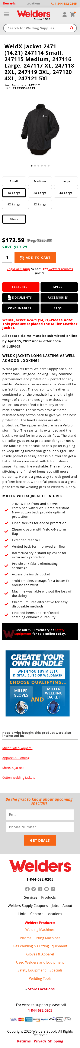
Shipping (55, 1041)
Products (48, 897)
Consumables (19, 308)
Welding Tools (40, 978)
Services (30, 897)
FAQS (58, 308)
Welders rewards (60, 269)
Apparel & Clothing (15, 758)
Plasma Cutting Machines (40, 938)
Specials (56, 970)
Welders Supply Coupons (28, 905)
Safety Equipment (31, 970)
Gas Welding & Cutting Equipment (40, 946)
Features (19, 287)
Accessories (58, 297)
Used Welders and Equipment (40, 962)
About (67, 905)
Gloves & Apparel (40, 954)
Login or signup (18, 269)
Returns (24, 1041)
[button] (31, 166)
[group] (40, 129)
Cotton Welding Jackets (18, 777)
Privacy (40, 1041)
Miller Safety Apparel (17, 748)
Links (22, 913)
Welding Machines (40, 929)
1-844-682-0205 (40, 879)
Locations (54, 913)
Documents (20, 297)
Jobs (55, 905)
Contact (36, 913)
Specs (57, 287)
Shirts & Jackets (13, 768)
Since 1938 (42, 19)
